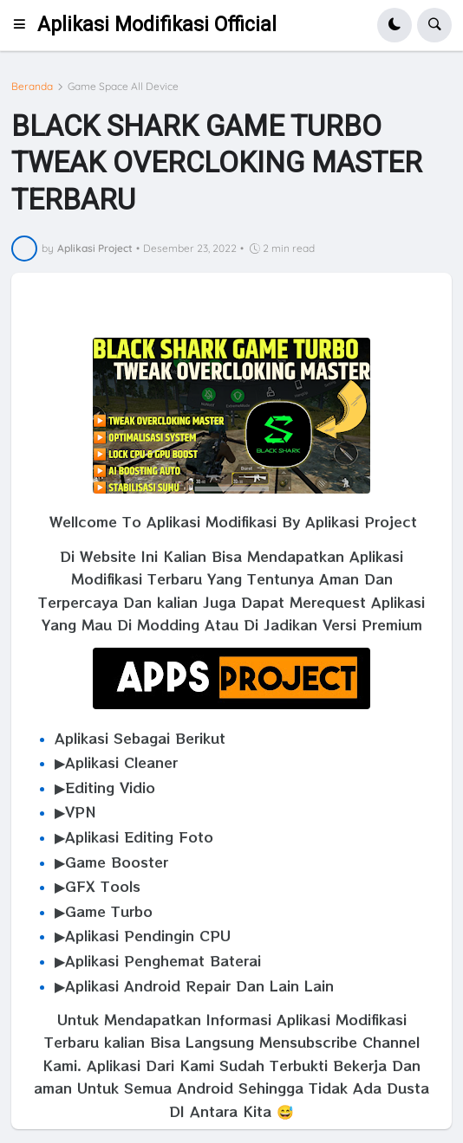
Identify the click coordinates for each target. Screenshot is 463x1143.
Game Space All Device (123, 86)
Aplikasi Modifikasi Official (157, 24)
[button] (24, 25)
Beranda (32, 86)
